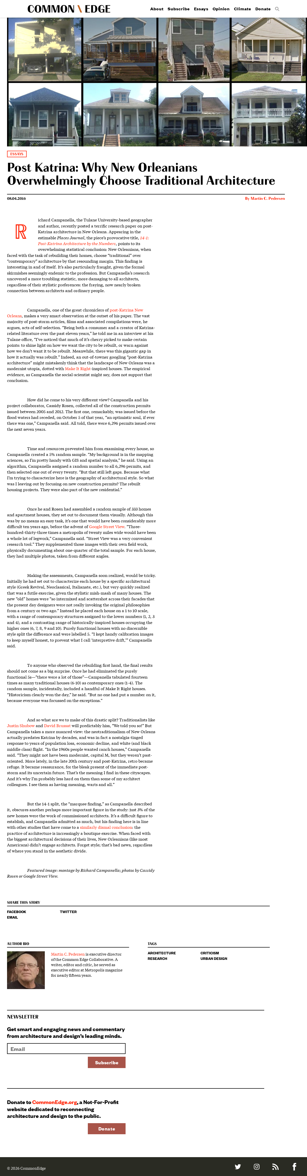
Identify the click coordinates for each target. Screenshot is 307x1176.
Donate (263, 9)
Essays (201, 9)
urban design (214, 958)
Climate (242, 9)
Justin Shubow (21, 725)
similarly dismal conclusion (106, 827)
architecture (162, 952)
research (157, 958)
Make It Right (78, 368)
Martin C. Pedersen (268, 199)
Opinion (221, 9)
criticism (210, 952)
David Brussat (57, 725)
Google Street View (106, 526)
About (157, 9)
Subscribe (178, 9)
